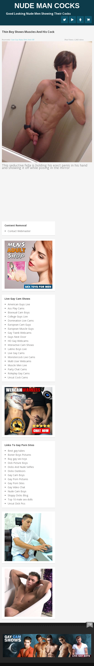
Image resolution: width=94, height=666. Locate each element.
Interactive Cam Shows (21, 345)
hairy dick (23, 39)
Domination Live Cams (21, 320)
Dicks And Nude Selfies (21, 467)
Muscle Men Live (17, 365)
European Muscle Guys (21, 328)
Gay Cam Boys (16, 475)
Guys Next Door (17, 336)
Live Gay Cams (16, 353)
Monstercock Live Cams (21, 357)
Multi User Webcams (19, 361)
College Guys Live (18, 316)
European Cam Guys (19, 324)
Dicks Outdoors (16, 471)
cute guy (14, 39)
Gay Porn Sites (16, 483)
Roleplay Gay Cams (19, 373)
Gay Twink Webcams (19, 332)
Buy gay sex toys (17, 458)
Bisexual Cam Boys (19, 312)
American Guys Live (19, 304)
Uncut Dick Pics (16, 503)
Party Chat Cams (17, 369)
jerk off (31, 39)
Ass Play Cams (16, 308)
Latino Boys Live (17, 349)
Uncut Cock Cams (18, 377)
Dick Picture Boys (18, 463)
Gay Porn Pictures (18, 479)
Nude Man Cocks (47, 6)
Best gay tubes (16, 450)
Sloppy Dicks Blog (18, 495)
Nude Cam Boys (17, 491)
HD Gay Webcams (18, 341)
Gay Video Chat (16, 487)
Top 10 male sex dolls (20, 499)
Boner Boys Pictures (19, 454)
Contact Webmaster (19, 231)
